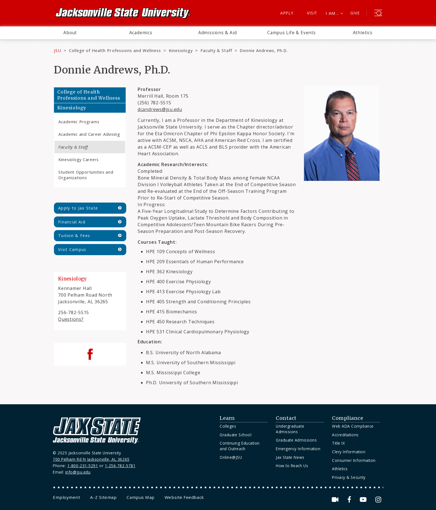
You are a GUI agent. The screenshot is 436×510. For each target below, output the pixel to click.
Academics (140, 32)
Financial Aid (71, 222)
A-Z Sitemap (103, 497)
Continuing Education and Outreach (240, 445)
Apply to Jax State (78, 208)
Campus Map (140, 497)
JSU (57, 50)
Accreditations (345, 434)
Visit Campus (72, 249)
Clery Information (348, 451)
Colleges (228, 426)
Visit (312, 13)
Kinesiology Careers (78, 159)
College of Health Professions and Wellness (115, 50)
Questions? (71, 319)
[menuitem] (70, 32)
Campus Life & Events (291, 32)
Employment (66, 497)
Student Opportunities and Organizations (85, 174)
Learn (227, 418)
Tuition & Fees (74, 235)
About (70, 32)
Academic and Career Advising (89, 134)
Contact (286, 418)
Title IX (338, 443)
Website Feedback (184, 497)
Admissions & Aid (217, 32)
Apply (286, 13)
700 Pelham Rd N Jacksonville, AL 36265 (91, 459)
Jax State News (290, 457)
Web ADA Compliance (353, 426)
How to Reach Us (292, 465)
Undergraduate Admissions (290, 428)
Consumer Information (354, 460)
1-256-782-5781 (120, 465)
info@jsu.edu (78, 472)
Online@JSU (231, 457)
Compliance (347, 418)
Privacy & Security (349, 477)
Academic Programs (79, 121)
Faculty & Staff (216, 50)
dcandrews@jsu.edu (160, 109)
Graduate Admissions (296, 440)
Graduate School (235, 434)
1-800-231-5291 (82, 465)
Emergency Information (298, 448)
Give (355, 13)
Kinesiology (181, 50)
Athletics (363, 32)
